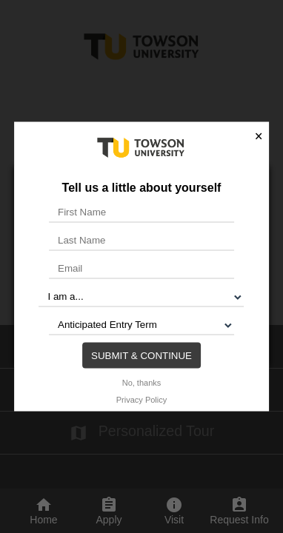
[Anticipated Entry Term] (141, 324)
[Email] (141, 268)
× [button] (258, 136)
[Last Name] (141, 239)
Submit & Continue (141, 355)
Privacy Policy (141, 399)
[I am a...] (141, 296)
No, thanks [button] (142, 382)
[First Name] (141, 211)
